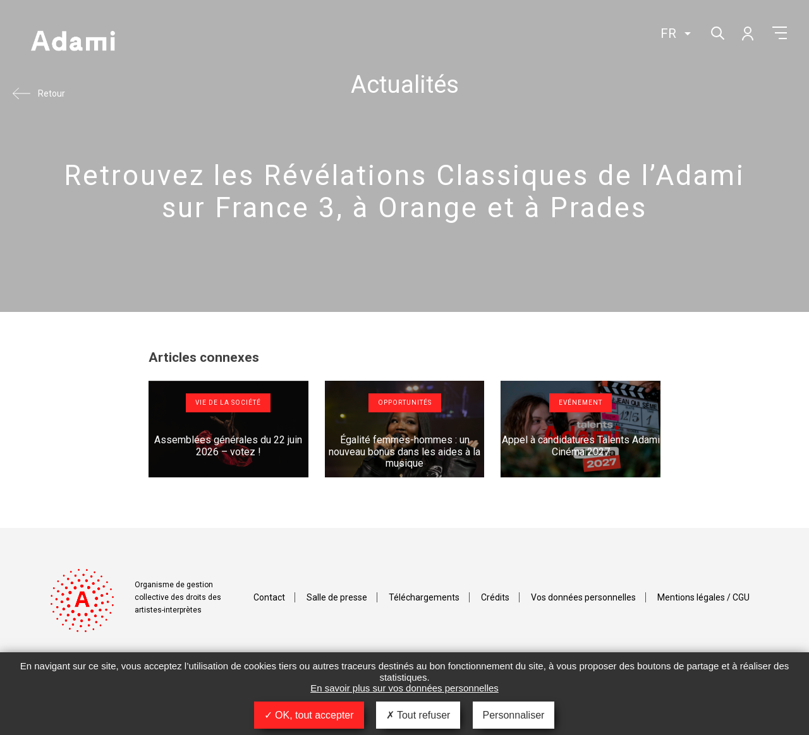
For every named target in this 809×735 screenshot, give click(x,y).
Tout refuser (418, 715)
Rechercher (716, 32)
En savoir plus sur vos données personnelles (404, 688)
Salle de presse (337, 597)
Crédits (495, 597)
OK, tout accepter (309, 715)
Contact (269, 597)
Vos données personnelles (583, 597)
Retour (51, 93)
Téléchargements (424, 597)
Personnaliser (514, 715)
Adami (73, 42)
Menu (779, 33)
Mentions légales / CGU (703, 597)
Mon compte (747, 33)
